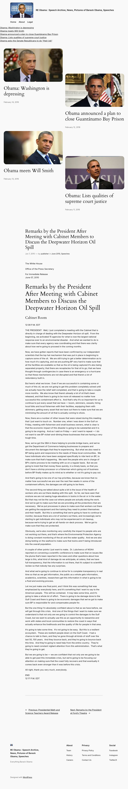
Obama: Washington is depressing (17, 27)
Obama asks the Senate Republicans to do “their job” (26, 40)
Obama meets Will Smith (12, 31)
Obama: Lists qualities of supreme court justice (23, 37)
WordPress (27, 777)
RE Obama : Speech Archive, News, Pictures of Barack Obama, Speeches (75, 10)
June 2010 (55, 254)
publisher (45, 254)
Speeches (65, 254)
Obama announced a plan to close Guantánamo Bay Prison (29, 34)
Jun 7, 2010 (30, 254)
